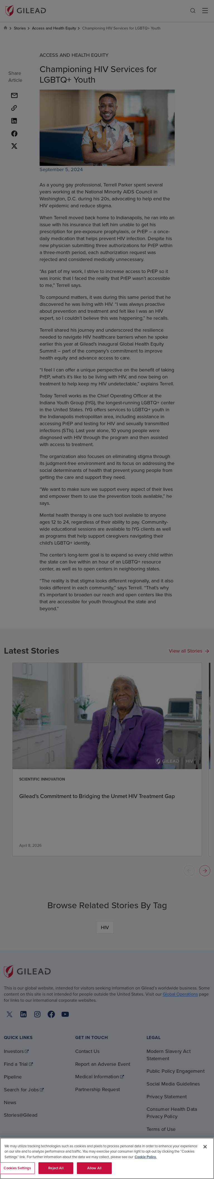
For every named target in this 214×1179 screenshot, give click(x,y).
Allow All (94, 1168)
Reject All (55, 1168)
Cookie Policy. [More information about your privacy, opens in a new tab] (146, 1157)
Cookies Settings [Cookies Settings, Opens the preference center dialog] (17, 1168)
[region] (107, 1158)
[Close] (205, 1147)
